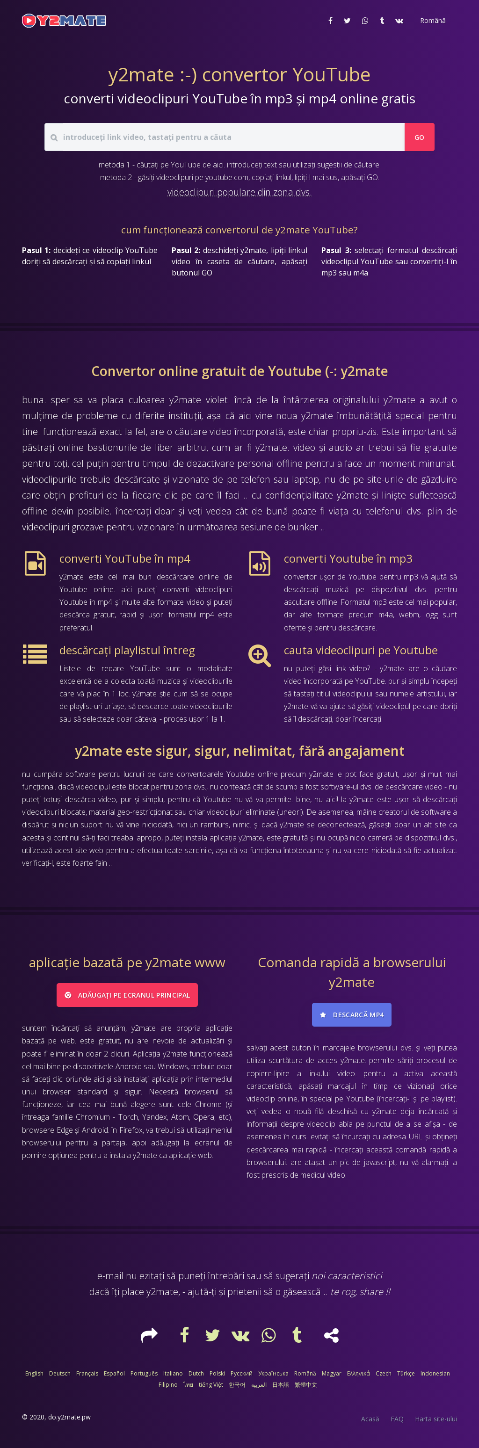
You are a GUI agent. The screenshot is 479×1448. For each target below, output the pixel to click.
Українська (273, 1373)
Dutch (196, 1373)
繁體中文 (306, 1385)
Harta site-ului (436, 1418)
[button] (432, 20)
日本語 (280, 1385)
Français (87, 1373)
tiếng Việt (211, 1385)
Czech (384, 1373)
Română (305, 1373)
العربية (259, 1385)
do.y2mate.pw (69, 1416)
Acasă (370, 1418)
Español (114, 1373)
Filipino (168, 1385)
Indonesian (435, 1373)
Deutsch (60, 1373)
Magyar (331, 1373)
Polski (217, 1373)
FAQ (397, 1418)
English (34, 1373)
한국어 (237, 1385)
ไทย (188, 1385)
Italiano (173, 1373)
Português (144, 1373)
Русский (242, 1373)
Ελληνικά (358, 1373)
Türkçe (406, 1373)
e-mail (110, 1275)
